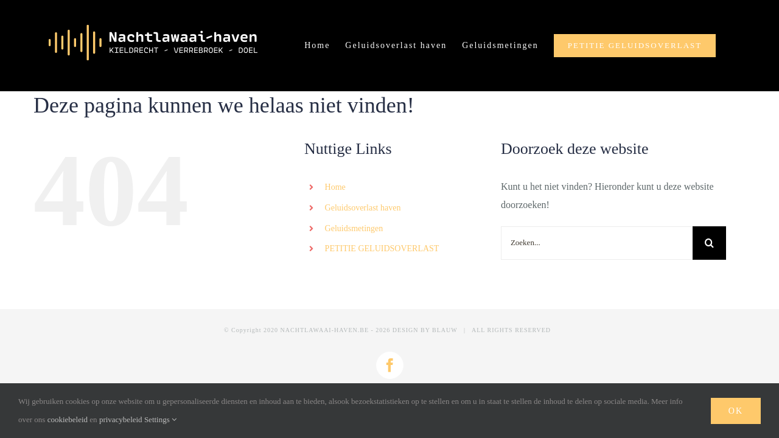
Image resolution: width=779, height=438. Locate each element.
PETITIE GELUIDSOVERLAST (382, 248)
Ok (735, 410)
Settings (160, 419)
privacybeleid (120, 419)
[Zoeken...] (597, 243)
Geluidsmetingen (354, 228)
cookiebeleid (67, 419)
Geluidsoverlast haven (363, 207)
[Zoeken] (709, 243)
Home (335, 187)
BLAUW (444, 330)
